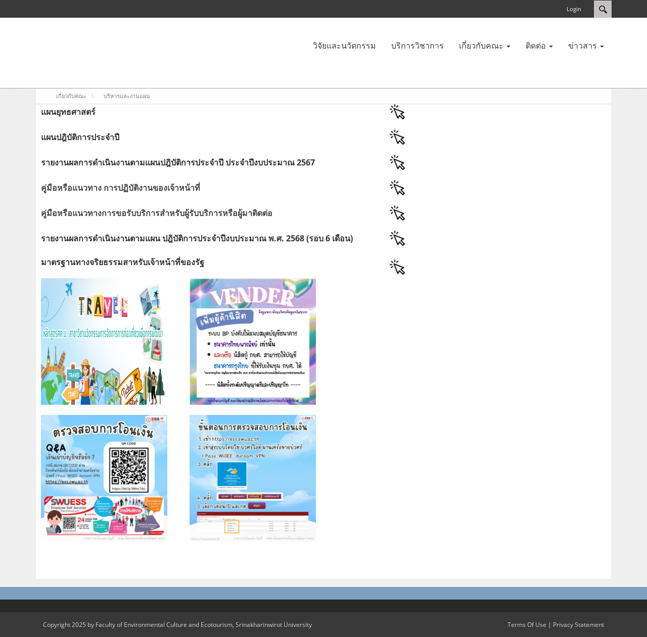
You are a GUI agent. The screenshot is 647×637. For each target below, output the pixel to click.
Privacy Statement (578, 624)
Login (574, 9)
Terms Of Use (526, 624)
